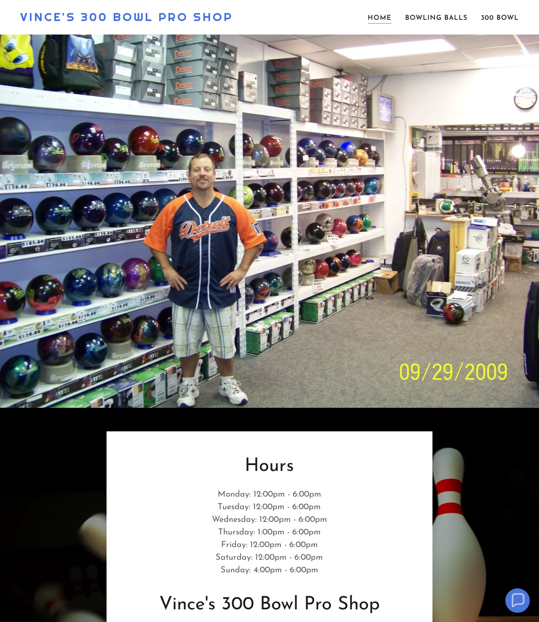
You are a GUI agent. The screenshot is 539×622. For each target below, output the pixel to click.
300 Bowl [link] (500, 18)
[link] (126, 19)
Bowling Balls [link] (436, 18)
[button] (517, 600)
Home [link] (380, 18)
